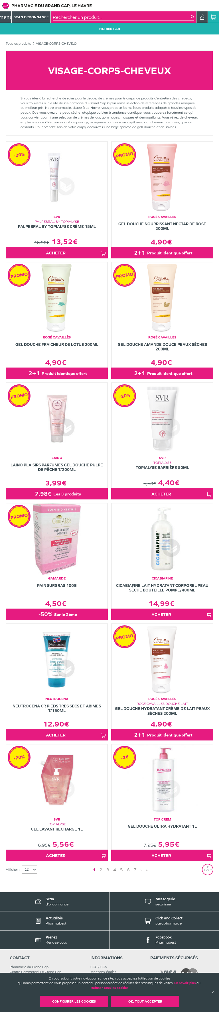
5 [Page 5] (121, 869)
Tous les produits (18, 44)
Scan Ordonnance (31, 17)
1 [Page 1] (94, 869)
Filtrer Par (109, 29)
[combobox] (122, 17)
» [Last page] (147, 869)
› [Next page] (141, 869)
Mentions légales (103, 972)
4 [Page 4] (114, 869)
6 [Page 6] (128, 869)
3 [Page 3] (107, 869)
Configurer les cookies (74, 1001)
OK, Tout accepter (145, 1001)
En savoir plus (185, 983)
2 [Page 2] (101, 869)
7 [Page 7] (135, 869)
